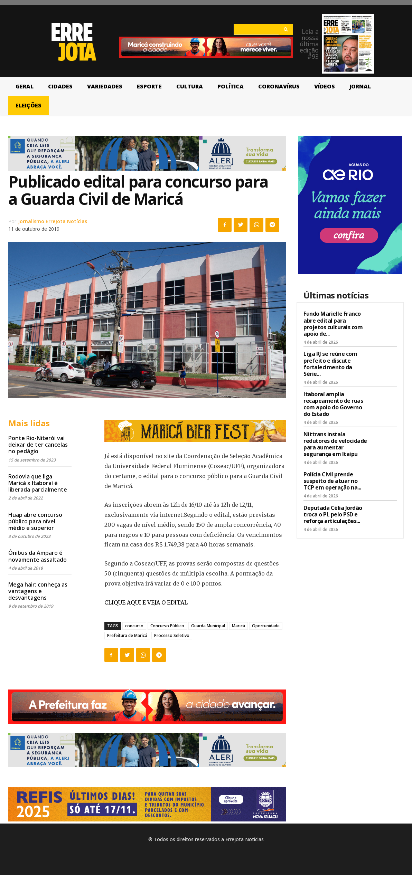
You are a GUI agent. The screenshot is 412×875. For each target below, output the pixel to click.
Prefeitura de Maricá (127, 635)
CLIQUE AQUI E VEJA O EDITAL (146, 602)
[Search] (286, 29)
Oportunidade (266, 626)
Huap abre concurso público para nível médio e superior (35, 521)
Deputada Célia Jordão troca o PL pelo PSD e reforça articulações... (332, 514)
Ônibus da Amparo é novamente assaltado (37, 556)
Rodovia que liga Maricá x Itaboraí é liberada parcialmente (37, 483)
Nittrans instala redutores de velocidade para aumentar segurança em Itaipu (335, 444)
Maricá (238, 626)
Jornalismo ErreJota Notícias (52, 221)
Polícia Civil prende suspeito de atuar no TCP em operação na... (332, 480)
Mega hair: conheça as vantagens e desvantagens (37, 591)
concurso (134, 626)
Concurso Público (167, 626)
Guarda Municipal (208, 626)
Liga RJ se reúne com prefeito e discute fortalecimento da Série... (330, 364)
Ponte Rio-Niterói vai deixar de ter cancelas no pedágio (38, 444)
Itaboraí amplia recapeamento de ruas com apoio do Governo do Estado (333, 404)
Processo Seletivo (171, 635)
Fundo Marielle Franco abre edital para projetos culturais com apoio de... (333, 323)
